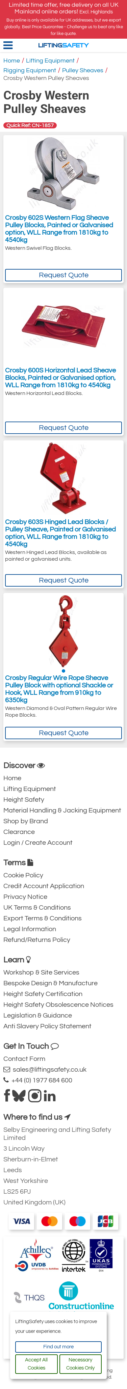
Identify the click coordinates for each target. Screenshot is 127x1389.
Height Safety (23, 799)
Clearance (19, 832)
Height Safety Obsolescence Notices (58, 1004)
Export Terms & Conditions (42, 918)
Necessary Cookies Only (80, 1364)
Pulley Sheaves (82, 70)
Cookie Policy (23, 875)
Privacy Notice (25, 897)
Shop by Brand (25, 821)
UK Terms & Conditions (37, 907)
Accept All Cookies (36, 1364)
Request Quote (63, 275)
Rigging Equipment (29, 70)
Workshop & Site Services (41, 972)
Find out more (58, 1346)
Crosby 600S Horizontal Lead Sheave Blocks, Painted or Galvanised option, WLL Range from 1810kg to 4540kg (60, 378)
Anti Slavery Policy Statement (47, 1026)
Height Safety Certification (42, 994)
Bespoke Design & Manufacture (50, 983)
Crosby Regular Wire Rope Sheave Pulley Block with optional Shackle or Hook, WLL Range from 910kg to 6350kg (59, 689)
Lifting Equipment (50, 60)
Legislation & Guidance (37, 1015)
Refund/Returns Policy (36, 940)
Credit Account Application (43, 886)
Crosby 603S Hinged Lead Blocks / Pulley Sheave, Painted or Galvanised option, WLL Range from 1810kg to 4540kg (60, 533)
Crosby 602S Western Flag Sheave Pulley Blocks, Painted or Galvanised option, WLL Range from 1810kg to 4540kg (59, 228)
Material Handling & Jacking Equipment (62, 810)
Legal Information (29, 929)
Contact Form (24, 1059)
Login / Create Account (38, 842)
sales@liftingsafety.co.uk (44, 1069)
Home (11, 60)
